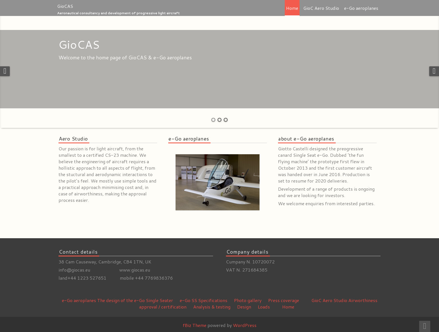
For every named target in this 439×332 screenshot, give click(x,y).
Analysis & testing (211, 306)
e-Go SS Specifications (203, 300)
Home (292, 8)
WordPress (244, 325)
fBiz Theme (194, 325)
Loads (264, 306)
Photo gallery (247, 300)
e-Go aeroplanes (361, 8)
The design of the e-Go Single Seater (135, 300)
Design (244, 306)
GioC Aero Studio (321, 8)
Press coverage (283, 300)
